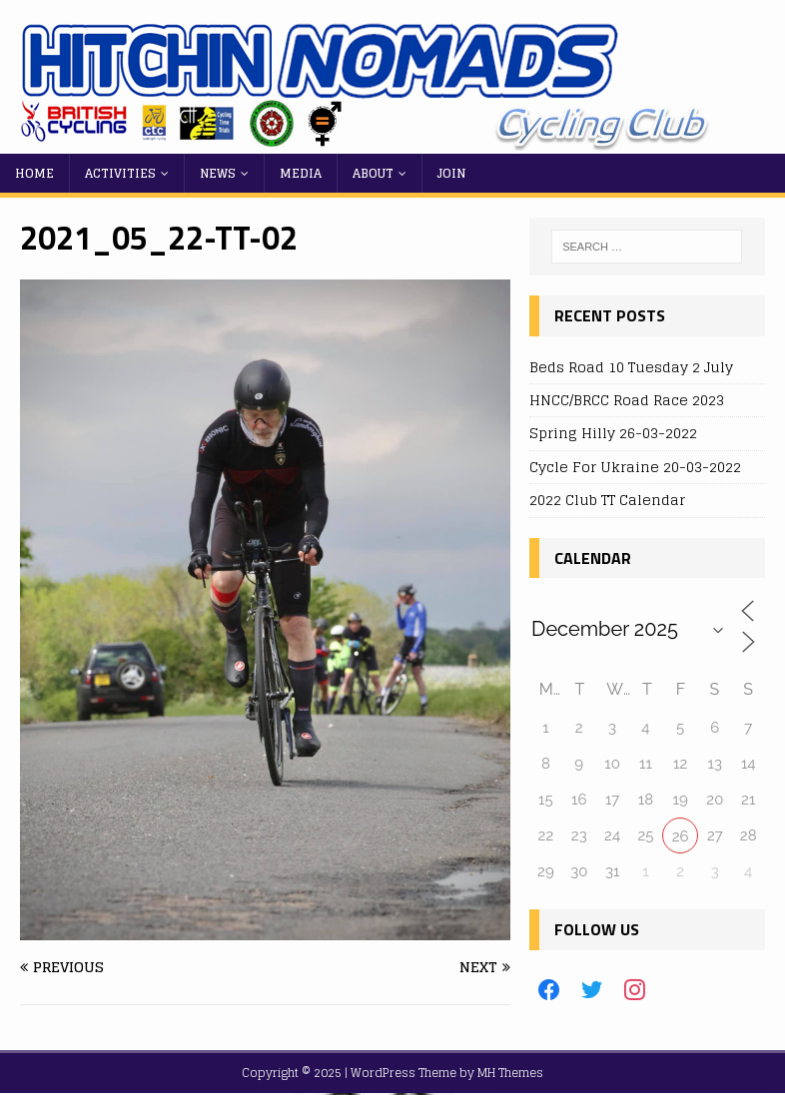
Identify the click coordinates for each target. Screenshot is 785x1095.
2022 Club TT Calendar (607, 499)
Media (301, 173)
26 (680, 836)
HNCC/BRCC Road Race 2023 (626, 399)
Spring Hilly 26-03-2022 (613, 432)
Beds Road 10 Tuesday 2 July (631, 366)
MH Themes (510, 1072)
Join (451, 173)
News (218, 173)
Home (34, 173)
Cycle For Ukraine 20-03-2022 (635, 466)
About (373, 173)
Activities (120, 173)
